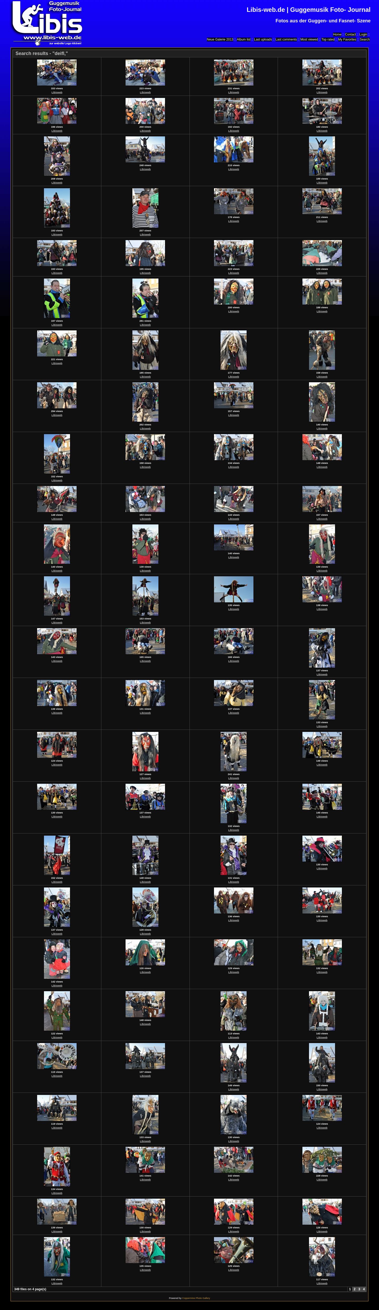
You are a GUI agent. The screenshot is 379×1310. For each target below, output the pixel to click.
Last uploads (263, 39)
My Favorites (347, 39)
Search (365, 39)
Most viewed (309, 39)
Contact (350, 34)
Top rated (328, 39)
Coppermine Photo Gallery (196, 1298)
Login (363, 34)
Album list (244, 39)
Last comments (286, 39)
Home (337, 34)
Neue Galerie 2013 (220, 39)
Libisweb (57, 92)
